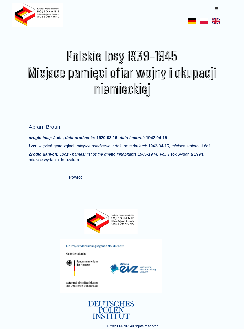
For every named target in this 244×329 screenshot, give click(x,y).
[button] (217, 9)
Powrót (75, 177)
